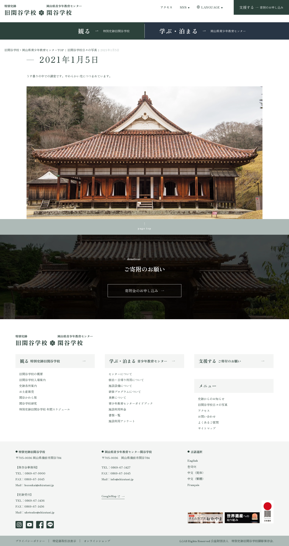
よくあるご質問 (208, 422)
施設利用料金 (117, 409)
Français (193, 484)
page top (144, 228)
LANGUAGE (210, 7)
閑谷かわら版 (28, 397)
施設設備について (120, 385)
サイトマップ (207, 428)
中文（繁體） (196, 478)
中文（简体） (196, 472)
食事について (117, 397)
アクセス (166, 7)
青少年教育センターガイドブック (131, 403)
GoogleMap (109, 496)
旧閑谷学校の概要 (31, 374)
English (192, 460)
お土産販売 (26, 391)
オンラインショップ (97, 541)
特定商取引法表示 (64, 541)
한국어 (191, 466)
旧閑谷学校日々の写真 (212, 404)
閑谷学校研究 (28, 403)
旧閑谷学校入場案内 (32, 380)
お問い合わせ (207, 416)
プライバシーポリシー (30, 541)
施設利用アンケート (122, 421)
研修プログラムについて (125, 391)
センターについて (120, 374)
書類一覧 (114, 415)
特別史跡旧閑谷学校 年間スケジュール (44, 409)
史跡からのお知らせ (211, 399)
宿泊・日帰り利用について (126, 380)
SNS (183, 7)
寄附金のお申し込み (141, 290)
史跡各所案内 (28, 385)
